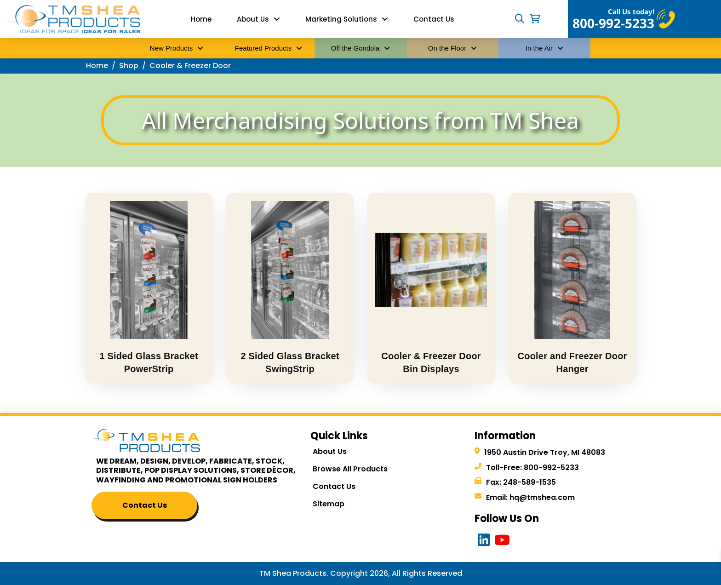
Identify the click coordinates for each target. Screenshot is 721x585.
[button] (519, 18)
